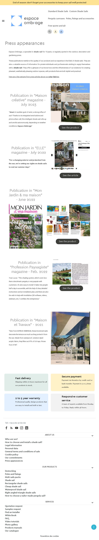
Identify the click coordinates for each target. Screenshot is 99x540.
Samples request (13, 509)
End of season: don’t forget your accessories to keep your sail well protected (49, 3)
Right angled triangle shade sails (20, 493)
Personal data (11, 448)
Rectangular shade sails (16, 483)
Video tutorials (12, 522)
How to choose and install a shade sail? (23, 442)
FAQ (7, 518)
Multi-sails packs (13, 477)
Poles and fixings (13, 474)
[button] (70, 127)
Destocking (10, 471)
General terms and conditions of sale (22, 452)
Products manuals (13, 528)
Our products (49, 467)
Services (49, 502)
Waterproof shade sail (15, 490)
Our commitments (13, 458)
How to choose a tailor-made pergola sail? (25, 496)
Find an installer (12, 512)
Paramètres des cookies (49, 536)
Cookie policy (11, 455)
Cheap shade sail (13, 486)
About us (49, 435)
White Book (10, 515)
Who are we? (11, 439)
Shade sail (10, 480)
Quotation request (13, 506)
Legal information (13, 445)
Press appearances (14, 461)
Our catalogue (12, 531)
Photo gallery (11, 525)
